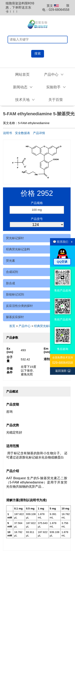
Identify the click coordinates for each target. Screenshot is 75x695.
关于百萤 (55, 100)
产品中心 (25, 326)
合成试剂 (12, 271)
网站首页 (22, 75)
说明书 (7, 133)
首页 (12, 326)
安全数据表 (22, 133)
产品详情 (39, 133)
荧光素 (10, 260)
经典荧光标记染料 (18, 249)
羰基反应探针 (15, 317)
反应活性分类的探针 (19, 305)
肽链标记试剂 (15, 294)
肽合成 (10, 283)
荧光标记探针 (15, 238)
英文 (53, 5)
